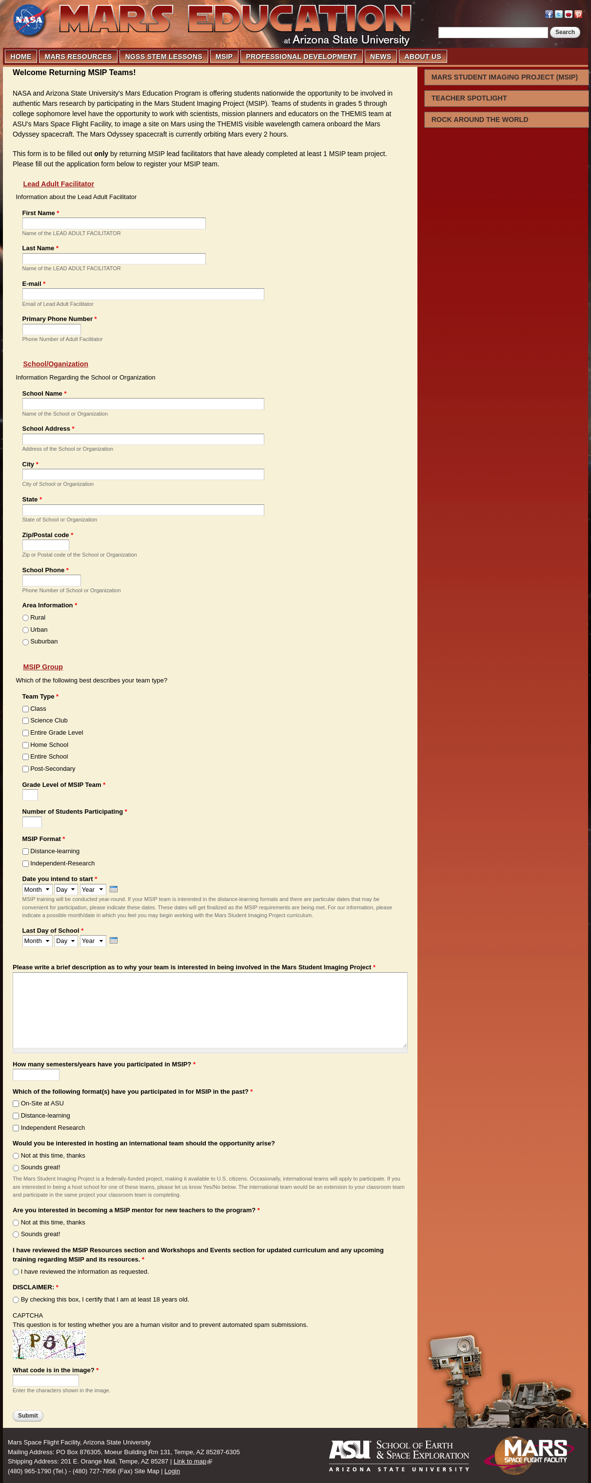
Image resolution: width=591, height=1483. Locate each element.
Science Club (49, 720)
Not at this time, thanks (53, 1155)
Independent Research (53, 1127)
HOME (21, 56)
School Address (48, 428)
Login (172, 1471)
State (32, 499)
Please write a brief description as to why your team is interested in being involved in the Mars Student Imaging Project (194, 967)
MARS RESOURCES (78, 56)
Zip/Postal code (48, 535)
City (30, 464)
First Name (40, 213)
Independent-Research (62, 863)
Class (38, 708)
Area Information (50, 605)
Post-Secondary (53, 768)
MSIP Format (43, 838)
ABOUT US (423, 56)
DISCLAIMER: (36, 1287)
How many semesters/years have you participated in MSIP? (104, 1064)
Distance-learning (54, 851)
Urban (38, 629)
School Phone (45, 570)
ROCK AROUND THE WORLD (480, 119)
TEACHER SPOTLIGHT (469, 98)
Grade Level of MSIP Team (64, 784)
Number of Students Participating (74, 811)
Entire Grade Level (56, 732)
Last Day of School (53, 930)
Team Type (40, 696)
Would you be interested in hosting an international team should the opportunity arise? (144, 1143)
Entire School (49, 756)
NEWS (380, 56)
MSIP (224, 56)
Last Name (40, 248)
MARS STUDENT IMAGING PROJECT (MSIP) (505, 77)
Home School (49, 744)
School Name (44, 393)
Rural (37, 617)
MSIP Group (43, 667)
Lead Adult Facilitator (59, 184)
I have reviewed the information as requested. (85, 1271)
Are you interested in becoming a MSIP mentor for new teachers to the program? (136, 1210)
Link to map (190, 1461)
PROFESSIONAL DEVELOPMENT (301, 56)
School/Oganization (55, 364)
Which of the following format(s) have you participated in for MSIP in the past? (133, 1091)
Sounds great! (40, 1167)
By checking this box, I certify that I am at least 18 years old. (105, 1299)
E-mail (34, 283)
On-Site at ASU (42, 1103)
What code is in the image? (55, 1370)
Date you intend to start (60, 878)
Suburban (44, 641)
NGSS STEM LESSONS (163, 56)
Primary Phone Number (59, 318)
